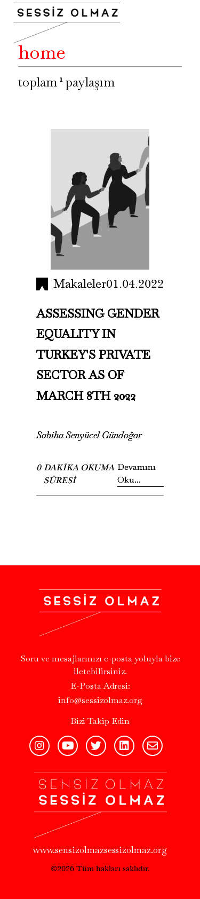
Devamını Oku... (136, 473)
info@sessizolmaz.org (100, 700)
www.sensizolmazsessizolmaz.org (100, 850)
